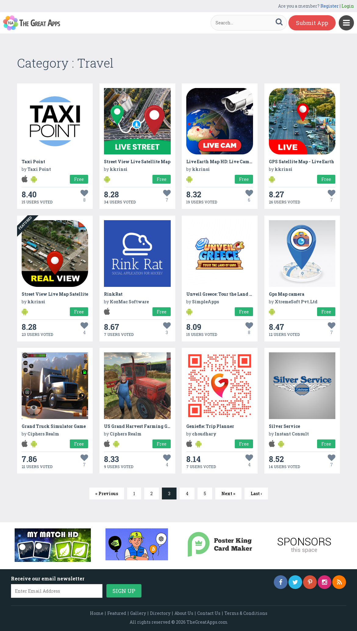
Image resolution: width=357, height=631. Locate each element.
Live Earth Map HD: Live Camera (221, 161)
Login (347, 6)
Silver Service (284, 426)
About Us (183, 613)
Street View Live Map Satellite (55, 294)
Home (96, 613)
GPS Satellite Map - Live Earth (301, 161)
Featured (116, 613)
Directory (160, 613)
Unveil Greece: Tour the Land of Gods (225, 294)
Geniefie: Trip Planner (210, 426)
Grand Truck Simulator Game (54, 426)
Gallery (138, 613)
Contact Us (208, 613)
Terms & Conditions (245, 613)
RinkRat (113, 294)
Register (329, 6)
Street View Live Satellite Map (137, 161)
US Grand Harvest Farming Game (140, 426)
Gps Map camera (286, 294)
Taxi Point (33, 161)
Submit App (312, 22)
